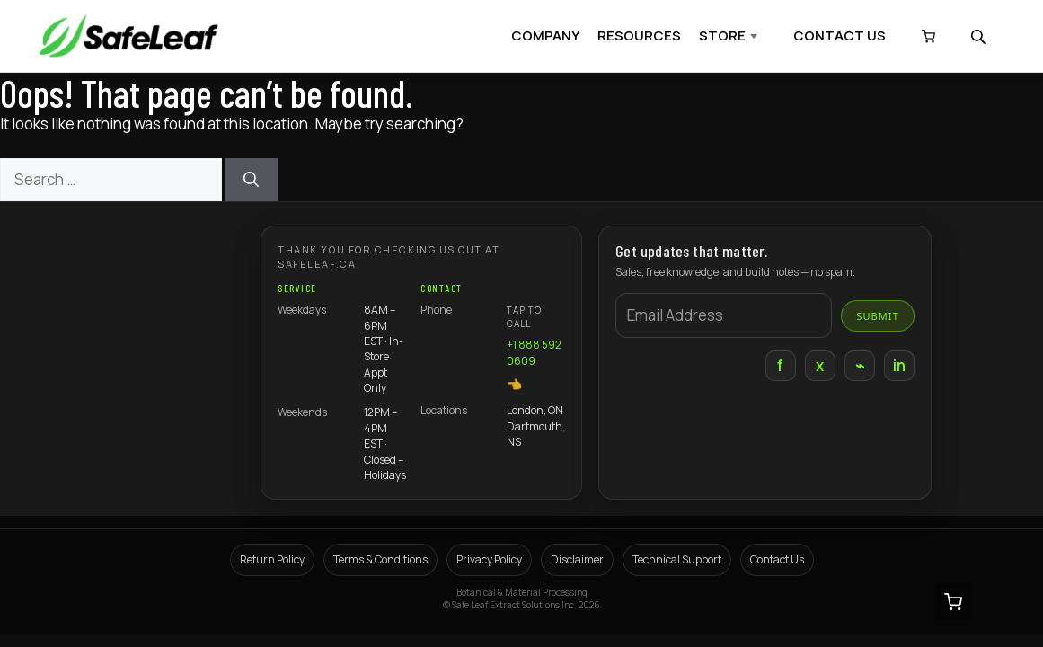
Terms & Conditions (380, 559)
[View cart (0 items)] (928, 36)
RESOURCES (639, 35)
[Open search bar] (980, 36)
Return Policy (272, 559)
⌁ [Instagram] (859, 365)
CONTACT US (839, 35)
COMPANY (545, 35)
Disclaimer (577, 559)
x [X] (820, 365)
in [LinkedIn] (899, 365)
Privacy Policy (489, 559)
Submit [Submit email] (877, 316)
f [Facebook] (780, 365)
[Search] (251, 179)
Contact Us (777, 559)
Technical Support (676, 559)
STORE (722, 35)
